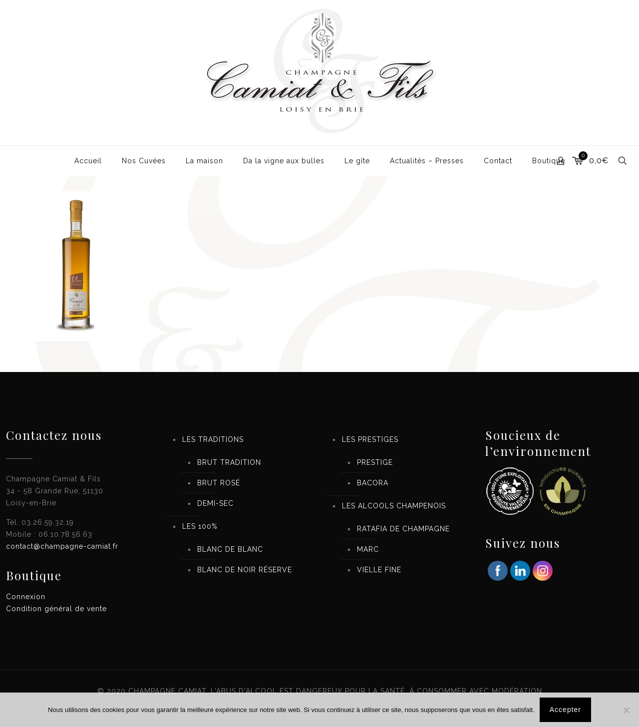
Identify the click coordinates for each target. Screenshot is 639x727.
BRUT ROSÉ (218, 483)
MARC (368, 549)
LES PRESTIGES (370, 439)
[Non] (627, 710)
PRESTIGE (375, 462)
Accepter (565, 710)
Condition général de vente (56, 609)
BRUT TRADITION (229, 462)
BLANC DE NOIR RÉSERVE (244, 570)
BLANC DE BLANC (230, 549)
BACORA (372, 483)
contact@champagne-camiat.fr (62, 546)
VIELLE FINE (379, 570)
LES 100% (200, 526)
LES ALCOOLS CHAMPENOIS (394, 506)
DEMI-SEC (215, 503)
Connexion (25, 597)
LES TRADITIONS (213, 439)
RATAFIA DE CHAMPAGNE (403, 529)
